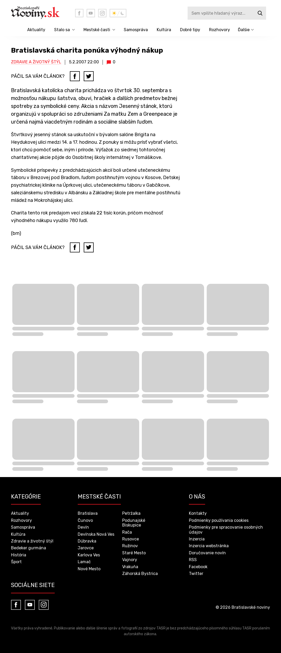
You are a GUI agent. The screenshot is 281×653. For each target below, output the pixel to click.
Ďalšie (244, 29)
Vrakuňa (130, 566)
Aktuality (36, 29)
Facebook (198, 566)
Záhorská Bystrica (140, 573)
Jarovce (86, 547)
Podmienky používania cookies (219, 520)
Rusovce (130, 538)
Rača (127, 532)
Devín (83, 527)
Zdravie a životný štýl (36, 61)
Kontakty (198, 513)
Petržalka (131, 513)
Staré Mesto (134, 552)
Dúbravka (87, 541)
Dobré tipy (190, 29)
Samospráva (136, 29)
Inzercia (197, 538)
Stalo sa (62, 29)
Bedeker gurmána (28, 547)
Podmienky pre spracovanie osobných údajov (226, 529)
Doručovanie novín (207, 552)
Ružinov (130, 545)
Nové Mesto (89, 568)
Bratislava (88, 513)
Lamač (84, 561)
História (18, 554)
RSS (193, 559)
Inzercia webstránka (209, 545)
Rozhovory (219, 29)
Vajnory (129, 559)
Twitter (196, 573)
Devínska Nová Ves (96, 534)
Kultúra (164, 29)
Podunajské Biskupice (133, 523)
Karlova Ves (89, 554)
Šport (16, 561)
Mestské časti (96, 29)
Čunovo (85, 520)
